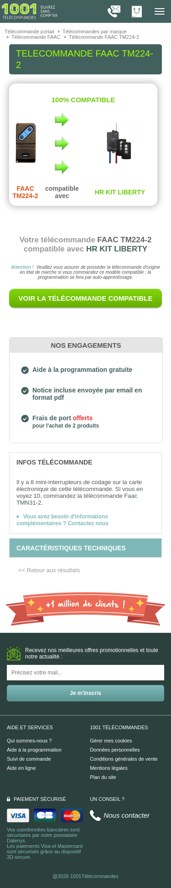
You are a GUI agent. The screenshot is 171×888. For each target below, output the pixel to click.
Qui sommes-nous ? (29, 740)
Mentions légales (109, 768)
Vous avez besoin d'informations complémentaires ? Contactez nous (62, 520)
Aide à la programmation (34, 749)
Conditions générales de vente (124, 759)
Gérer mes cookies (111, 740)
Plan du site (103, 777)
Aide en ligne (21, 768)
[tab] (85, 461)
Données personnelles (115, 749)
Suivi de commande (29, 759)
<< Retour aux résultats (49, 570)
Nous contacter (127, 815)
